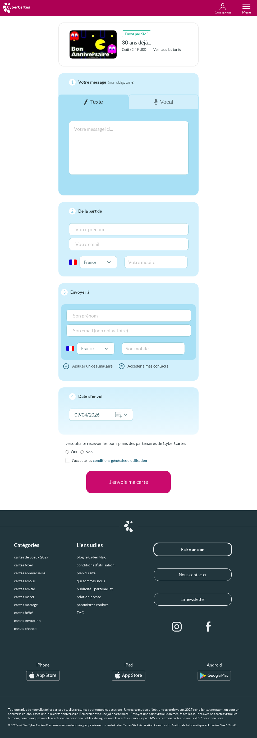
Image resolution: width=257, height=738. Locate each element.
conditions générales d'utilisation (120, 460)
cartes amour (24, 581)
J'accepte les (109, 460)
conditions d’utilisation (95, 565)
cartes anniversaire (29, 573)
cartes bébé (23, 613)
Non (89, 452)
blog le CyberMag (91, 557)
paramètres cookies (92, 605)
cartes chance (25, 629)
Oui (74, 452)
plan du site (86, 573)
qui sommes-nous (91, 581)
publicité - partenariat (95, 589)
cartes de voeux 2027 (31, 557)
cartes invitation (27, 621)
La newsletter (193, 599)
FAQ (80, 613)
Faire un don (192, 549)
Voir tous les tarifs (167, 50)
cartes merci (24, 597)
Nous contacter (193, 574)
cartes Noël (23, 565)
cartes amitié (24, 589)
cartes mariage (26, 605)
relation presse (89, 597)
